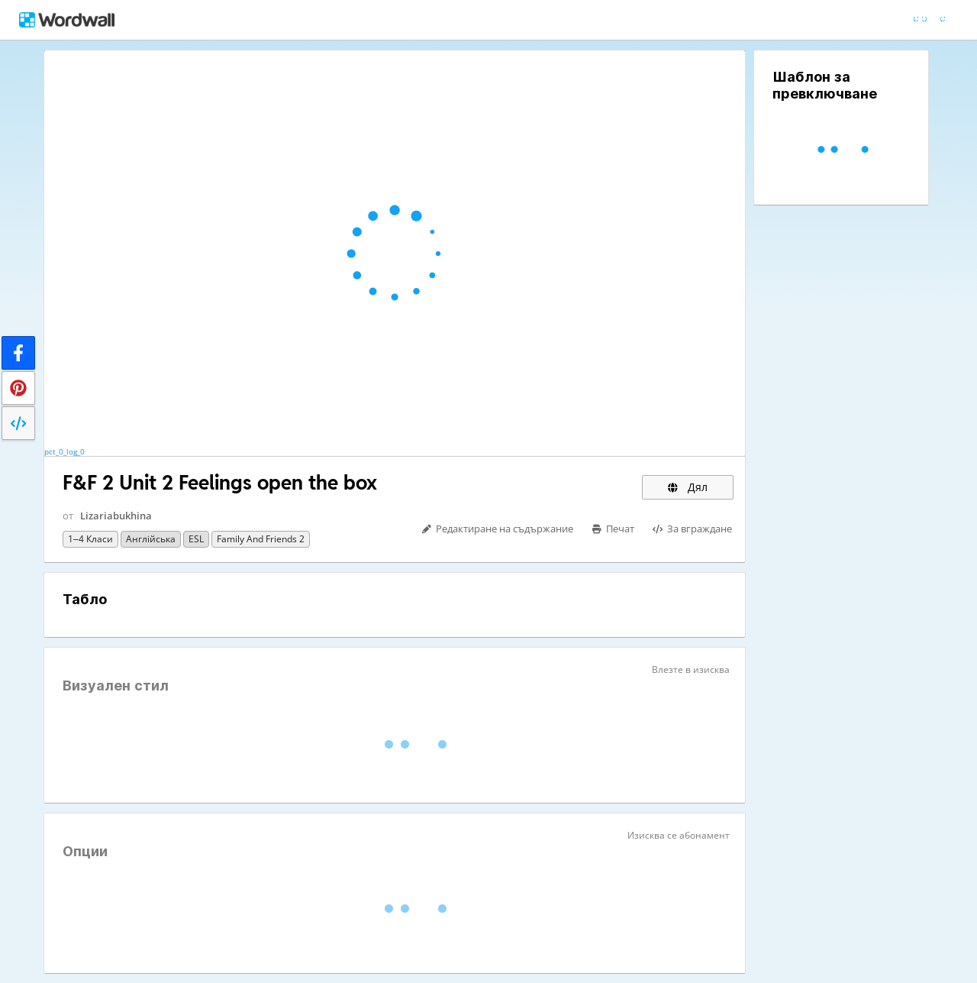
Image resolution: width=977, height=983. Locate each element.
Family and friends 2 (261, 538)
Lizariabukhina (116, 515)
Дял (688, 487)
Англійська (151, 538)
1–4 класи (90, 538)
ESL (196, 538)
